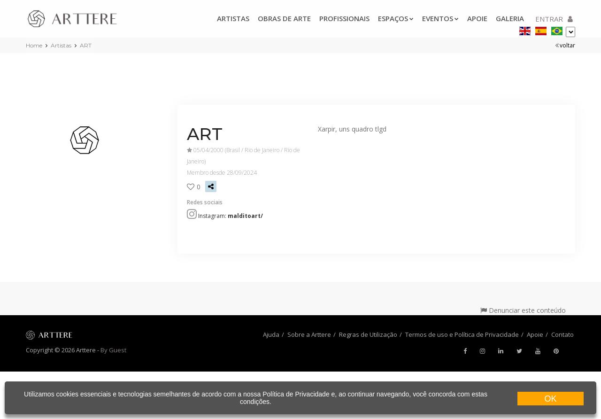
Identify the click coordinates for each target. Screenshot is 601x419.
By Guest (113, 350)
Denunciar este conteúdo (523, 310)
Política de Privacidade (295, 394)
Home (34, 45)
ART (86, 45)
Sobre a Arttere (309, 334)
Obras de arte (284, 18)
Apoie (477, 18)
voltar (565, 45)
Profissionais (344, 18)
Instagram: (230, 216)
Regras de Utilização (368, 334)
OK (550, 398)
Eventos (440, 18)
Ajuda (271, 334)
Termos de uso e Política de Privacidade (462, 334)
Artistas (233, 18)
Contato (562, 334)
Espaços (396, 18)
